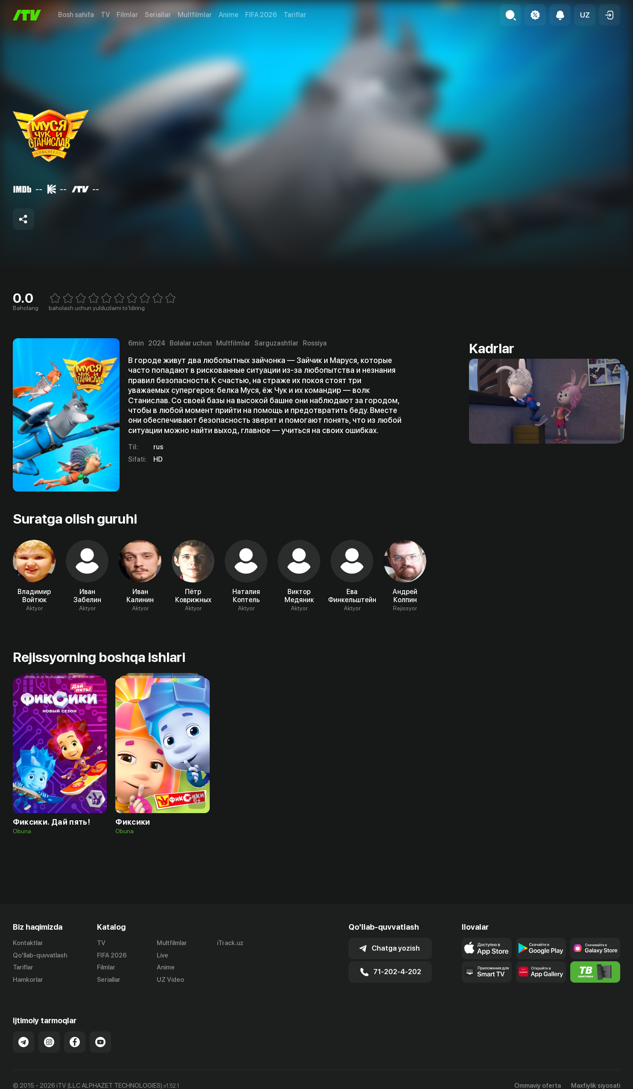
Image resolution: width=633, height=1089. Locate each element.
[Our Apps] (487, 972)
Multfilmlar (195, 15)
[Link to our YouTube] (100, 1042)
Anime (228, 15)
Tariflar (295, 15)
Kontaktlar (28, 943)
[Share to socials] (23, 219)
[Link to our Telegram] (23, 1042)
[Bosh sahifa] (27, 15)
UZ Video (170, 980)
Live (162, 955)
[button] (584, 15)
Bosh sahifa (76, 15)
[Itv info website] (595, 972)
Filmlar (127, 15)
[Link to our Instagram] (49, 1042)
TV (105, 15)
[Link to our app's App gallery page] (541, 972)
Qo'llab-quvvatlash (40, 955)
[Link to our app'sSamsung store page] (595, 948)
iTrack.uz (230, 943)
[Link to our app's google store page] (541, 948)
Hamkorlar (28, 980)
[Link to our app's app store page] (487, 948)
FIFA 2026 (261, 15)
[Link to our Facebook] (74, 1042)
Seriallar (158, 15)
